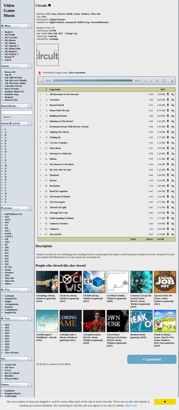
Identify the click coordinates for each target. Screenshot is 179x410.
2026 (7, 324)
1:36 (151, 229)
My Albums (10, 43)
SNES (7, 219)
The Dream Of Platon (60, 196)
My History (10, 40)
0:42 (151, 191)
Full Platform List (13, 214)
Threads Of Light (58, 207)
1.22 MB (161, 142)
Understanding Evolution (62, 218)
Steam (8, 270)
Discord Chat (11, 100)
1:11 (151, 218)
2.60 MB (161, 99)
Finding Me (55, 137)
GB (6, 239)
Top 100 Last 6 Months (16, 80)
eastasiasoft (70, 22)
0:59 (151, 153)
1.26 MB (161, 196)
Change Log (71, 33)
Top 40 (8, 75)
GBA (7, 242)
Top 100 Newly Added (15, 83)
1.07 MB (161, 212)
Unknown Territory (59, 223)
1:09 (151, 121)
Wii (6, 228)
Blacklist (9, 376)
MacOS (61, 14)
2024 (7, 330)
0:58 (151, 169)
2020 (7, 341)
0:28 (151, 212)
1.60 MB (161, 191)
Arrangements (12, 304)
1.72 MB (161, 207)
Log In (8, 59)
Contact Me (10, 364)
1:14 (151, 186)
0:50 (151, 126)
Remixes (9, 307)
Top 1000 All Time (13, 77)
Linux (54, 14)
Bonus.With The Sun (59, 110)
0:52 (151, 105)
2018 (7, 347)
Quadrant (54, 175)
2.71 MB (161, 218)
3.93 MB (161, 148)
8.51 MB (161, 110)
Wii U (7, 231)
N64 (7, 222)
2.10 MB (161, 234)
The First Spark (57, 202)
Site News (9, 367)
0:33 (151, 196)
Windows (9, 272)
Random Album (12, 91)
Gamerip (52, 36)
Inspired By (10, 312)
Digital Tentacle (57, 19)
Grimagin (53, 39)
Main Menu (55, 148)
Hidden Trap (83, 22)
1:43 (151, 148)
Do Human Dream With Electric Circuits (69, 126)
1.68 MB (161, 94)
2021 (7, 338)
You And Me (56, 234)
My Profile (10, 34)
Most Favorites (12, 88)
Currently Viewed (13, 86)
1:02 (151, 137)
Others (8, 283)
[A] (22, 91)
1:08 (151, 99)
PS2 (7, 253)
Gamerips (9, 296)
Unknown (54, 229)
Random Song (11, 94)
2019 (7, 344)
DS (6, 244)
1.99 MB (161, 105)
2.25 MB (161, 153)
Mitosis (53, 159)
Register (9, 32)
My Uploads (12, 46)
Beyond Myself (57, 105)
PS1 (7, 250)
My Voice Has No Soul (60, 169)
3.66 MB (161, 229)
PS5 (7, 261)
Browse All (10, 72)
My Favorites (11, 37)
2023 (7, 333)
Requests (9, 97)
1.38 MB (161, 132)
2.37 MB (161, 137)
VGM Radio (10, 396)
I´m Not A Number (58, 142)
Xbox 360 (9, 278)
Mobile (69, 14)
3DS (7, 247)
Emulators (10, 390)
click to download (77, 72)
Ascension (54, 99)
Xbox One (9, 281)
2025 (7, 327)
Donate (9, 57)
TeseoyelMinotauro (100, 22)
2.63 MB (161, 121)
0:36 (151, 132)
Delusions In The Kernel (61, 121)
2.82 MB (161, 186)
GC (6, 225)
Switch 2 (9, 236)
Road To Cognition (59, 191)
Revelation (55, 186)
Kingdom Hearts (13, 393)
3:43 (151, 110)
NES (7, 217)
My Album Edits (13, 48)
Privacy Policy (12, 378)
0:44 (151, 94)
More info (131, 405)
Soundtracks (11, 298)
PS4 (7, 258)
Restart (53, 180)
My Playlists (12, 54)
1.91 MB (161, 126)
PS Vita (8, 267)
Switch (8, 233)
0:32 (151, 142)
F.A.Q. (8, 370)
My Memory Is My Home (62, 164)
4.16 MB (161, 180)
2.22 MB (161, 169)
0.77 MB (161, 202)
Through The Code (59, 212)
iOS (48, 14)
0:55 (151, 234)
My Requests (11, 51)
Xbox (7, 275)
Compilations (11, 309)
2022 (7, 336)
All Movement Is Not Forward (64, 94)
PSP (7, 264)
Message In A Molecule (61, 153)
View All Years (12, 352)
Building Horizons (58, 116)
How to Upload (12, 373)
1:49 (151, 180)
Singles (8, 301)
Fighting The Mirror (59, 132)
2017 (7, 350)
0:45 (151, 207)
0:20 (151, 202)
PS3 (7, 256)
